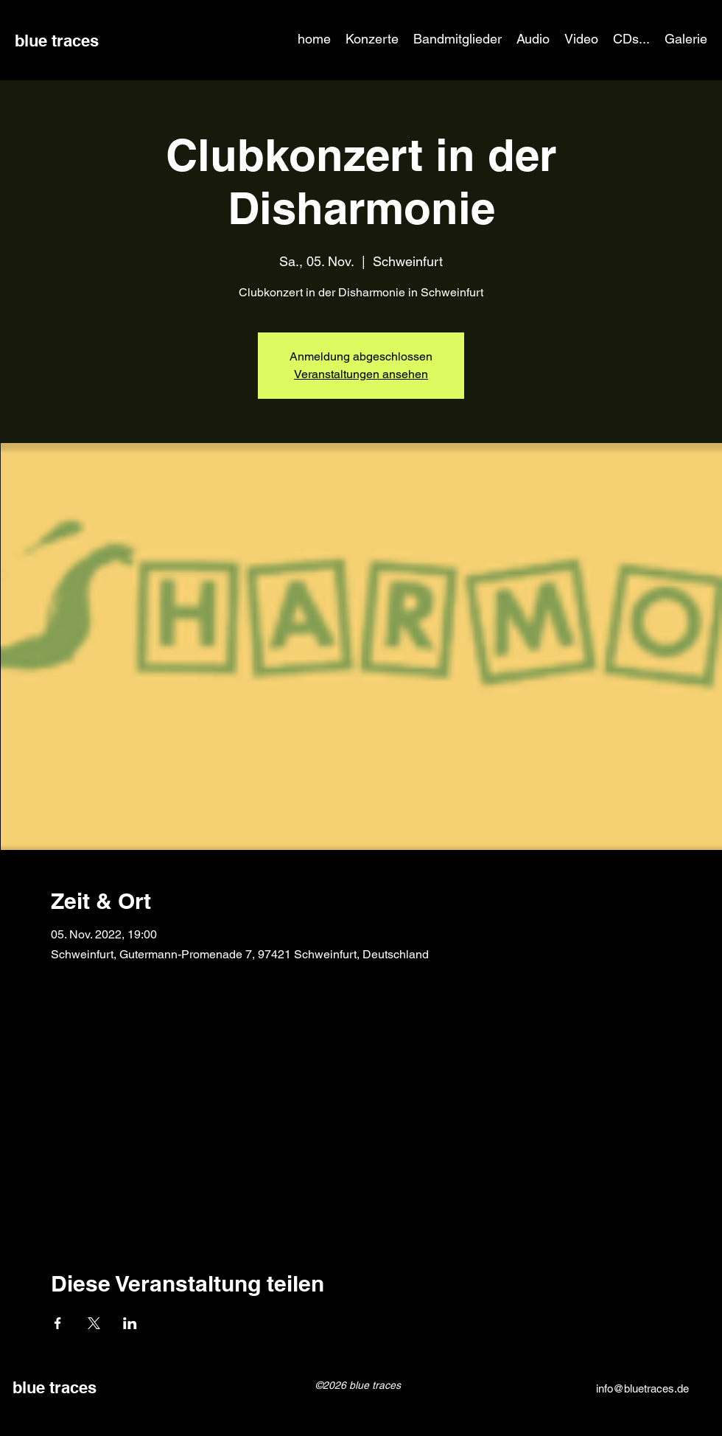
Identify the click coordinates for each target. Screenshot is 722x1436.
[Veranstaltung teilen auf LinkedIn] (130, 1323)
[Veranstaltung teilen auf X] (94, 1323)
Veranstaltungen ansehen (361, 374)
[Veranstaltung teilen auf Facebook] (58, 1323)
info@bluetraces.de (642, 1388)
